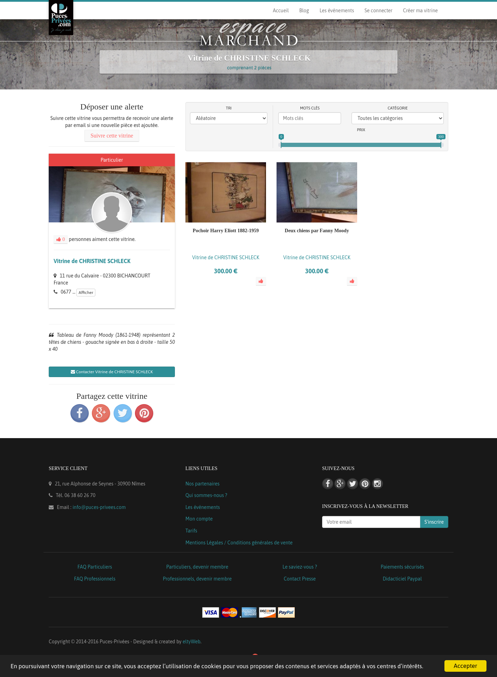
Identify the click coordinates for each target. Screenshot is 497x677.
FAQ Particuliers (94, 567)
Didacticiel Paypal (402, 579)
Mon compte (199, 519)
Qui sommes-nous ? (206, 495)
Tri (229, 108)
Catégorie (398, 108)
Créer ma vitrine (420, 10)
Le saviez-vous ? (299, 567)
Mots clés (310, 108)
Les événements (337, 10)
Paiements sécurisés (402, 567)
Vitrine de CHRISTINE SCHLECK (92, 261)
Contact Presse (300, 579)
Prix (361, 130)
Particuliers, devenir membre (197, 567)
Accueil (280, 10)
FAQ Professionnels (94, 579)
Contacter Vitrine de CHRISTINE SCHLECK (112, 371)
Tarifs (191, 531)
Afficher (86, 292)
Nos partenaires (202, 484)
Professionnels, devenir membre (197, 579)
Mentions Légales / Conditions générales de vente (239, 542)
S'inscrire (434, 522)
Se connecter (379, 10)
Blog (304, 10)
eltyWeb (191, 641)
